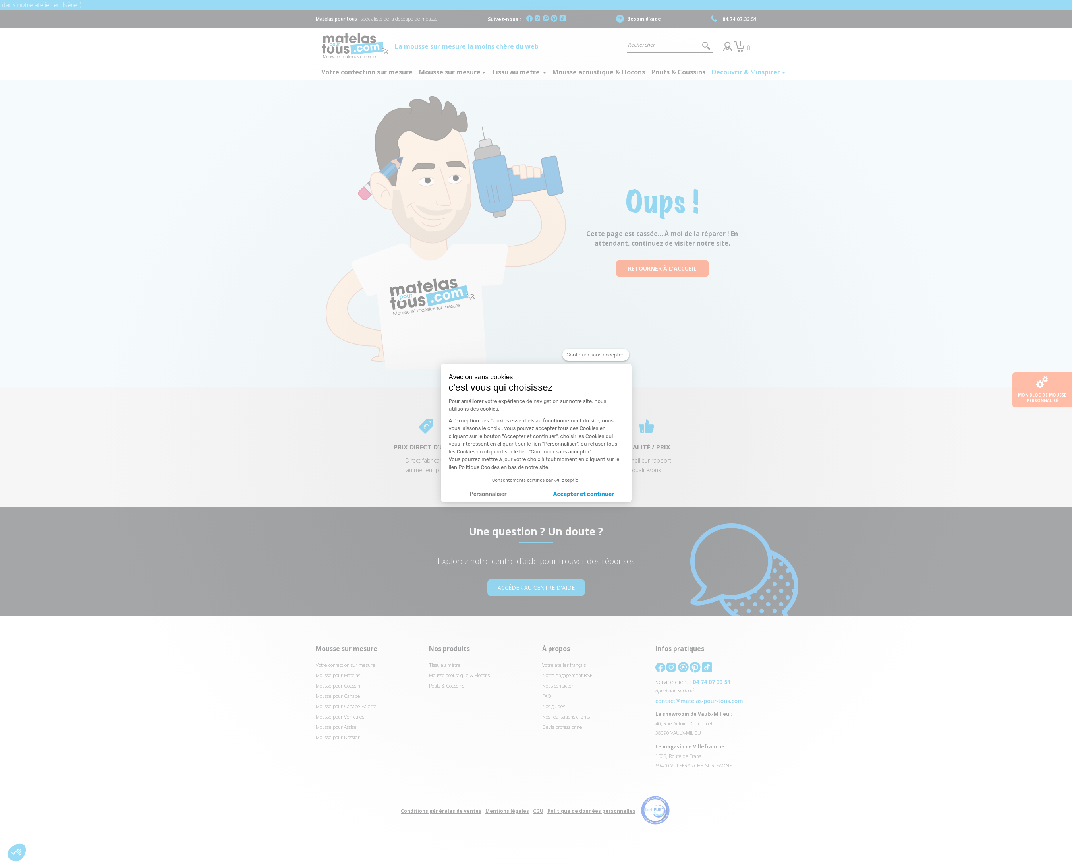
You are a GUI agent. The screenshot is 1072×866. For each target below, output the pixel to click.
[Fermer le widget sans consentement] (595, 355)
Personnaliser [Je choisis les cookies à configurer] (488, 494)
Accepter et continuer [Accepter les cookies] (583, 494)
